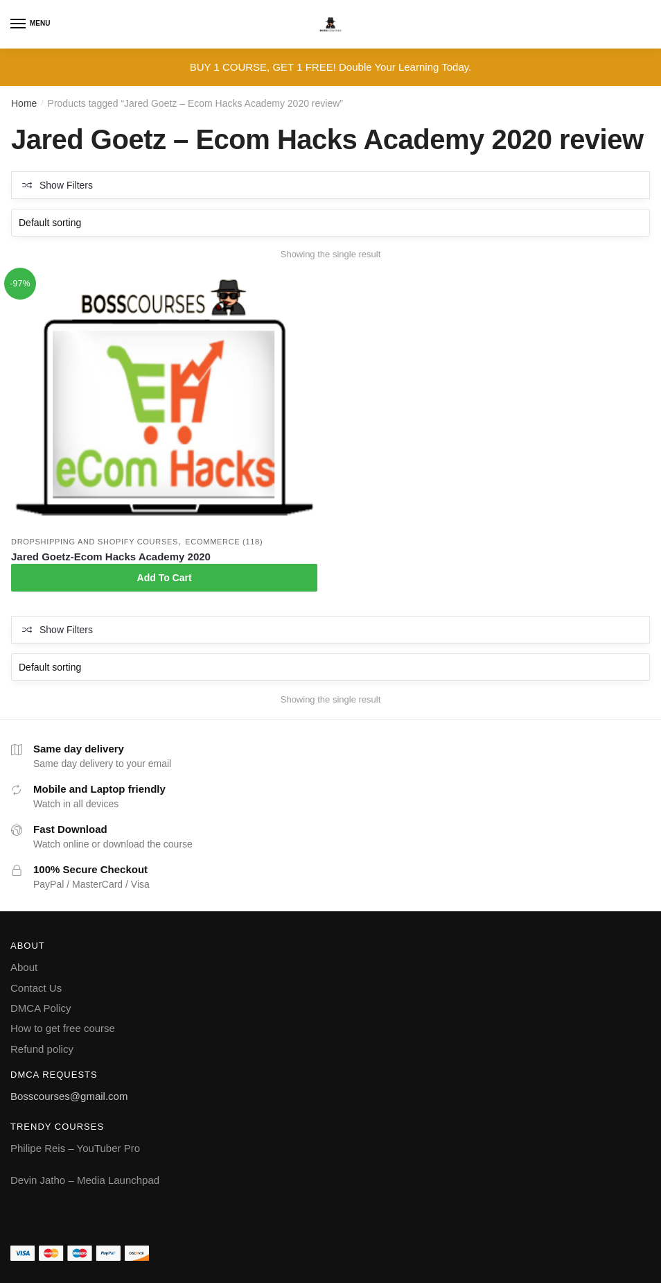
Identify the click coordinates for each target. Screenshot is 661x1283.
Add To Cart (164, 577)
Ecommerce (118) (224, 541)
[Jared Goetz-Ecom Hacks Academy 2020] (164, 402)
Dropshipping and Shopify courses (94, 541)
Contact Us (36, 988)
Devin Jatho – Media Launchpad (84, 1180)
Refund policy (41, 1049)
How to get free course (62, 1028)
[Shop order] (330, 222)
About (23, 967)
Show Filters (66, 185)
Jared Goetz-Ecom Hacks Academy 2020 (111, 556)
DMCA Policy (40, 1008)
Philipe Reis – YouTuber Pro (75, 1148)
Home (24, 103)
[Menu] (18, 24)
